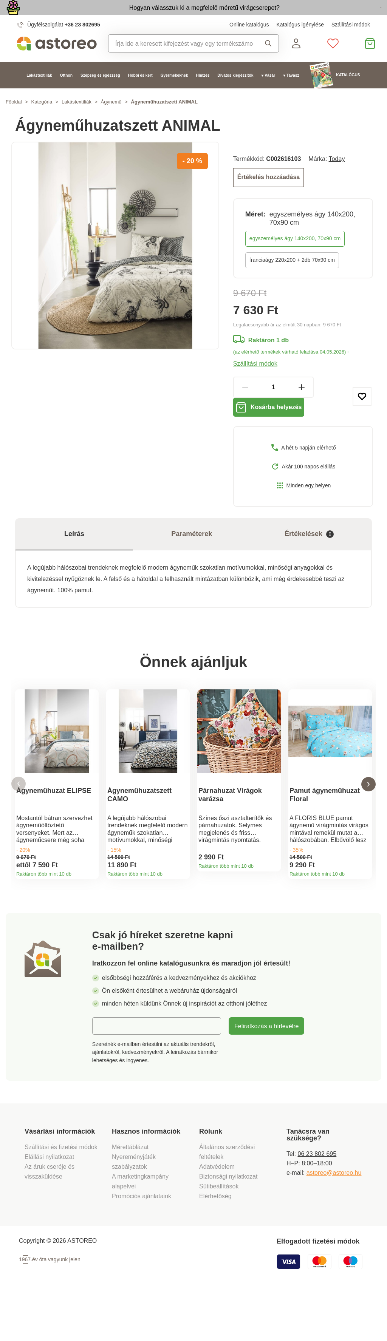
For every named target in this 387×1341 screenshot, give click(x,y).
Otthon (66, 93)
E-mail (106, 1071)
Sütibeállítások (218, 1231)
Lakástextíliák (39, 93)
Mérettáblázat (130, 1192)
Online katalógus (249, 42)
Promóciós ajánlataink (141, 1241)
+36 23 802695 (82, 42)
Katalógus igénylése (300, 42)
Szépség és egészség (100, 93)
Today (337, 176)
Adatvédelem (217, 1212)
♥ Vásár (268, 93)
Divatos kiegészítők (235, 93)
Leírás (74, 557)
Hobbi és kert (140, 93)
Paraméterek (191, 557)
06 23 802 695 (316, 1199)
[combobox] (180, 61)
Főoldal (14, 119)
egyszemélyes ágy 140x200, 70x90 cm (295, 254)
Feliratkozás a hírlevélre (266, 1072)
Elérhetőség (215, 1241)
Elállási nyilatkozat (49, 1202)
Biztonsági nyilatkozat (228, 1222)
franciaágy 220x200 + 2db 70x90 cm (292, 276)
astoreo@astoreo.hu (334, 1218)
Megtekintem (337, 16)
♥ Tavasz (291, 93)
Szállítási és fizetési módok (62, 1192)
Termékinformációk (90, 910)
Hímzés (202, 93)
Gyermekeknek (174, 93)
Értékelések (309, 557)
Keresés (268, 60)
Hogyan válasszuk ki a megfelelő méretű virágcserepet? (157, 15)
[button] (18, 818)
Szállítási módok (350, 42)
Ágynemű (111, 119)
